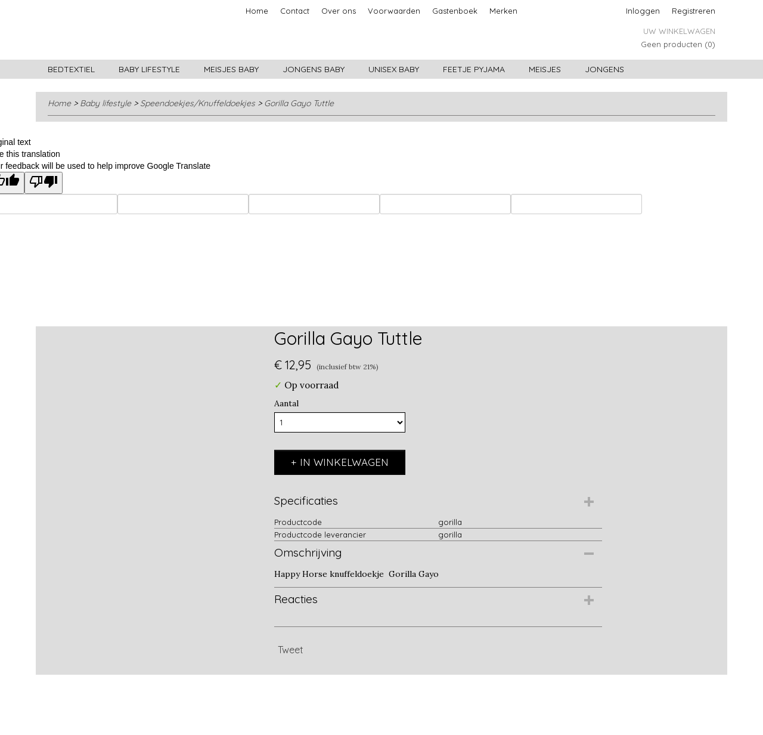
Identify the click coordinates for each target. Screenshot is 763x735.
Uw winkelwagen (679, 31)
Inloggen (643, 11)
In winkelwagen (344, 462)
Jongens (604, 69)
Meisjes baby (231, 69)
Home (257, 11)
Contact (294, 11)
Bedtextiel (71, 69)
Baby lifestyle (149, 69)
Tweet (290, 650)
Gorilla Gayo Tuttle (299, 103)
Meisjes (545, 69)
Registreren (693, 11)
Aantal (286, 403)
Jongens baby (314, 69)
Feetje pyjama (474, 69)
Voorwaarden (394, 11)
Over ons (338, 11)
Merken (503, 11)
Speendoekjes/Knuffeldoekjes (197, 103)
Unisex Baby (393, 69)
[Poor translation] (43, 183)
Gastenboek (454, 11)
